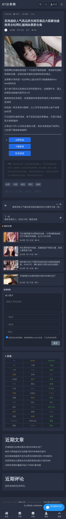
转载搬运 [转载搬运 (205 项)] (14, 421)
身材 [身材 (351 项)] (33, 416)
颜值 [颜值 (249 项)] (14, 425)
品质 (8, 184)
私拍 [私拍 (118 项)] (33, 398)
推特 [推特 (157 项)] (14, 384)
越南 (38, 184)
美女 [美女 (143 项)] (14, 407)
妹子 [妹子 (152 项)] (51, 374)
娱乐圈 (25, 14)
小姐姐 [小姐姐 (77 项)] (14, 379)
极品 (23, 184)
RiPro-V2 (21, 502)
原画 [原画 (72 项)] (51, 370)
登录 (54, 4)
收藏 (18, 191)
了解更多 (19, 146)
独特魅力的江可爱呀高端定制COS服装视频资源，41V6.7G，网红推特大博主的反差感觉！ (40, 263)
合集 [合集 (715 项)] (14, 374)
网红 (30, 184)
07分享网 (9, 4)
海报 (28, 191)
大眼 (15, 184)
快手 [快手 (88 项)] (33, 379)
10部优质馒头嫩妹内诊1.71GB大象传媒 (23, 465)
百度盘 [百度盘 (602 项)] (51, 393)
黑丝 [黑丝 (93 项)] (51, 425)
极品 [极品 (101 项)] (33, 388)
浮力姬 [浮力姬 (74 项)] (51, 388)
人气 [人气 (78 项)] (14, 370)
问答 (33, 515)
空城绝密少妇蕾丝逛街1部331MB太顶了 (38, 276)
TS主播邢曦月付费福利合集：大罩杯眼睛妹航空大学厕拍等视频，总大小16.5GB (40, 234)
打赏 (9, 191)
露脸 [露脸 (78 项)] (51, 421)
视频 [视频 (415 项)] (51, 412)
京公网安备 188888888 (33, 505)
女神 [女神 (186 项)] (33, 374)
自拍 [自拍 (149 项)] (33, 407)
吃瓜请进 (19, 153)
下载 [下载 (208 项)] (33, 365)
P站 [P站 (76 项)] (14, 365)
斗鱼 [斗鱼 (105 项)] (14, 388)
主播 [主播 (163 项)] (51, 365)
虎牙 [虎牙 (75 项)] (14, 412)
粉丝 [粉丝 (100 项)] (51, 398)
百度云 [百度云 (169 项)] (32, 393)
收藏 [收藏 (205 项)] (51, 384)
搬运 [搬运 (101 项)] (33, 384)
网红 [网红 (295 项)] (51, 402)
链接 (38, 191)
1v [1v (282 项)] (14, 361)
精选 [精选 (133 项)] (14, 402)
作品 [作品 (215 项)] (33, 370)
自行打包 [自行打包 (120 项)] (51, 407)
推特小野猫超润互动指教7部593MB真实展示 (25, 451)
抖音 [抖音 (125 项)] (51, 379)
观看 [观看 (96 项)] (33, 412)
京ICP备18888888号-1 (52, 502)
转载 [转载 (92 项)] (51, 416)
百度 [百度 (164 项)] (14, 393)
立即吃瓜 (19, 139)
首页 (17, 14)
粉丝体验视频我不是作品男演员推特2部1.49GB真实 (28, 456)
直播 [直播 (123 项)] (14, 398)
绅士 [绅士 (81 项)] (33, 402)
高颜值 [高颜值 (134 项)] (32, 425)
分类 (19, 515)
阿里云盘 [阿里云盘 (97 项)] (32, 421)
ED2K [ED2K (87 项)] (32, 361)
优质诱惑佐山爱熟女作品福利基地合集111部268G (28, 460)
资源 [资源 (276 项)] (14, 416)
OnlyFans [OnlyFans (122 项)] (51, 361)
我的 (46, 515)
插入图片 (9, 295)
